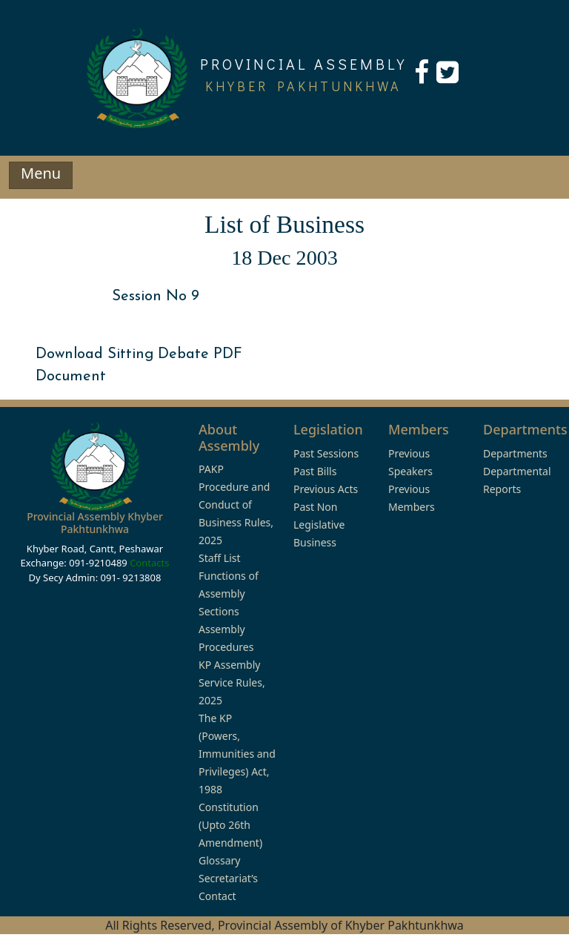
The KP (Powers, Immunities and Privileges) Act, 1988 (237, 753)
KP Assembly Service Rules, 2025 (232, 682)
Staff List (220, 558)
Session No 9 (155, 296)
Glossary (219, 860)
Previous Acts (325, 489)
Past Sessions (326, 453)
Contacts (149, 562)
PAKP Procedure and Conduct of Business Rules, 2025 (236, 504)
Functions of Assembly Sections (229, 593)
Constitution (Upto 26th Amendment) (230, 825)
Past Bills (314, 471)
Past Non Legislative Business (319, 524)
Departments (515, 453)
